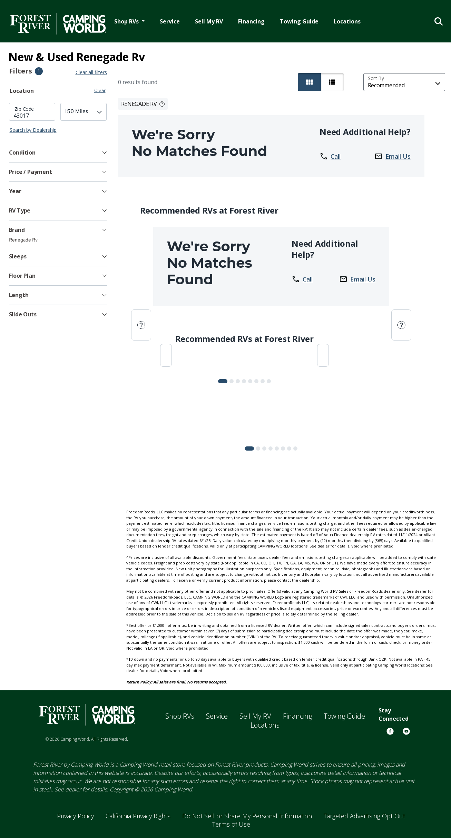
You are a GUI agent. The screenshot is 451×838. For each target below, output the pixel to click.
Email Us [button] (392, 156)
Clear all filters (91, 72)
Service (170, 21)
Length (19, 295)
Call (330, 156)
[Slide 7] (269, 381)
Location (22, 91)
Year (15, 191)
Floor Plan (22, 275)
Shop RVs (179, 716)
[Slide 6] (263, 381)
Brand (17, 230)
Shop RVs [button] (127, 21)
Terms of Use (231, 824)
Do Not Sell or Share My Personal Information (247, 816)
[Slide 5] (256, 381)
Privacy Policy (75, 816)
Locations (347, 21)
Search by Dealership (33, 130)
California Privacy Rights (138, 816)
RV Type (20, 210)
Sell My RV (209, 21)
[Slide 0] (222, 381)
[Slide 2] (238, 381)
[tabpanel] (58, 118)
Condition (22, 152)
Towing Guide (299, 21)
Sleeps (18, 256)
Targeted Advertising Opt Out (364, 816)
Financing (251, 21)
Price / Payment (30, 172)
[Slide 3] (244, 381)
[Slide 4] (250, 381)
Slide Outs (23, 314)
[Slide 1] (231, 381)
